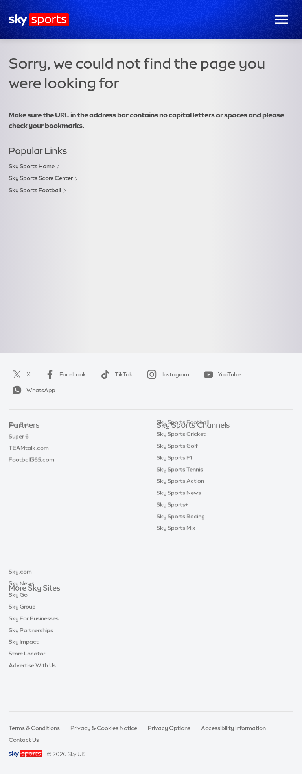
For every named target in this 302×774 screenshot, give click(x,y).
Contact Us (24, 740)
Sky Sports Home (32, 166)
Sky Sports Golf (177, 484)
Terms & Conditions (34, 728)
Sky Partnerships (31, 659)
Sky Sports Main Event (186, 437)
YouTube (221, 374)
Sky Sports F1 (174, 496)
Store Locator (27, 682)
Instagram (166, 374)
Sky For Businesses (34, 647)
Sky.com (20, 600)
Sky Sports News (179, 531)
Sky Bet (19, 437)
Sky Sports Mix (176, 566)
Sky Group (22, 635)
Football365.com (31, 472)
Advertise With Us (32, 694)
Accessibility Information (233, 728)
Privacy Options (169, 728)
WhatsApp (32, 390)
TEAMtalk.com (29, 460)
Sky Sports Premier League (192, 449)
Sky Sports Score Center (41, 178)
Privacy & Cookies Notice (103, 728)
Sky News (21, 612)
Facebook (64, 374)
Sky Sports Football (35, 190)
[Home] (39, 19)
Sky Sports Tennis (180, 508)
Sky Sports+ (172, 543)
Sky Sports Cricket (181, 472)
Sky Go (18, 623)
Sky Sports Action (180, 519)
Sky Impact (24, 670)
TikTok (115, 374)
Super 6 (19, 449)
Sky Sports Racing (181, 554)
